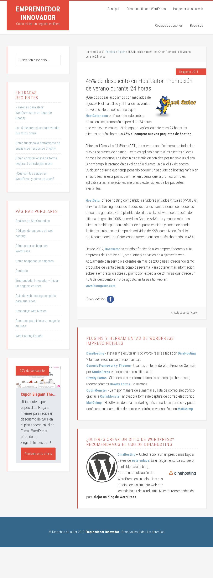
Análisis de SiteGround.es (33, 221)
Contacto (22, 271)
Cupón (194, 312)
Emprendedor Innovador (38, 13)
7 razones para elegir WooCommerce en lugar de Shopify (34, 112)
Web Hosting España (29, 336)
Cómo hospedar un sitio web (35, 261)
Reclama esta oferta (38, 454)
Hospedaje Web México (31, 311)
